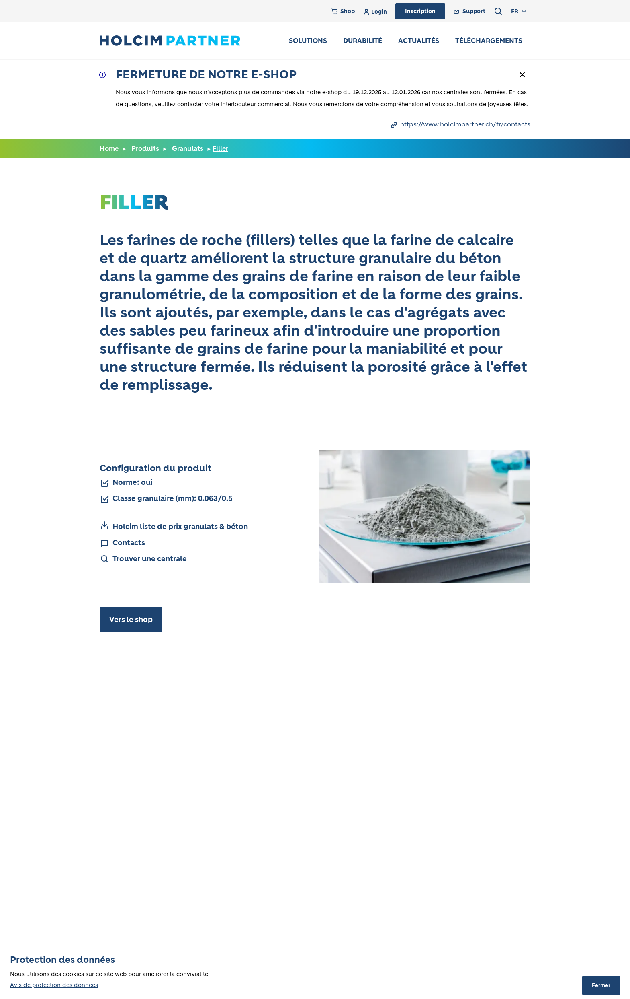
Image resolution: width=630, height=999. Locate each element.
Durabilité (362, 41)
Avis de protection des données (54, 985)
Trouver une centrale (149, 558)
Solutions (308, 41)
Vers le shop (131, 619)
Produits (145, 148)
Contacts (128, 542)
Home (109, 148)
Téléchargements (488, 41)
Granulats (187, 148)
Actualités (418, 41)
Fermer (601, 985)
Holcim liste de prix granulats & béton (180, 526)
